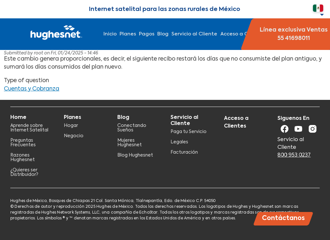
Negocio (73, 136)
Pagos (146, 34)
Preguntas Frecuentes (23, 142)
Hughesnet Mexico (55, 34)
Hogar (71, 125)
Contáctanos (283, 218)
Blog (163, 34)
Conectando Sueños (131, 127)
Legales (179, 142)
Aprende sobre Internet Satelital (29, 127)
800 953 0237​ (294, 155)
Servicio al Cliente (194, 34)
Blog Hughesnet (135, 155)
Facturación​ (184, 152)
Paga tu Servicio (188, 132)
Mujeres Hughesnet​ (129, 142)
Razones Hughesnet (22, 157)
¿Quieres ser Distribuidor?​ (24, 172)
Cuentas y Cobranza (31, 89)
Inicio (110, 34)
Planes (128, 34)
